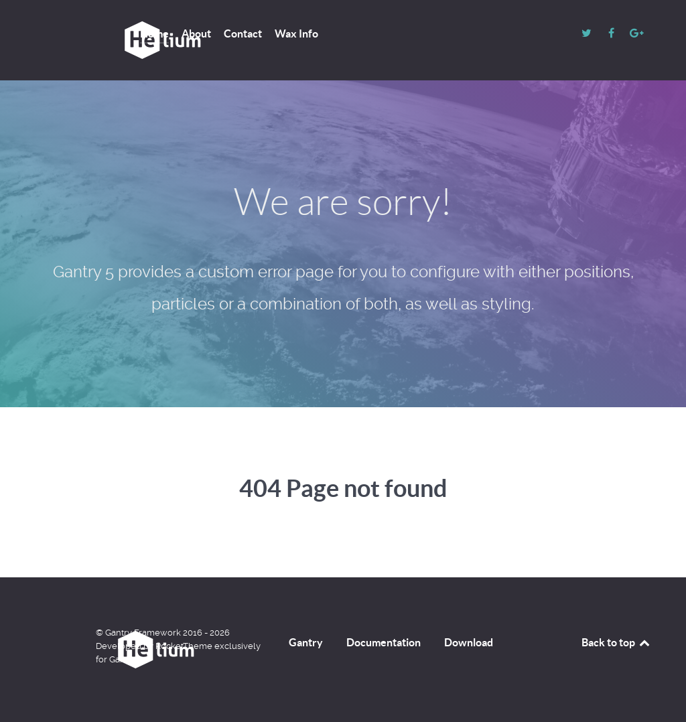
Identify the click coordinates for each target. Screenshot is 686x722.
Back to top (616, 642)
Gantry (306, 642)
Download (468, 642)
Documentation (383, 642)
